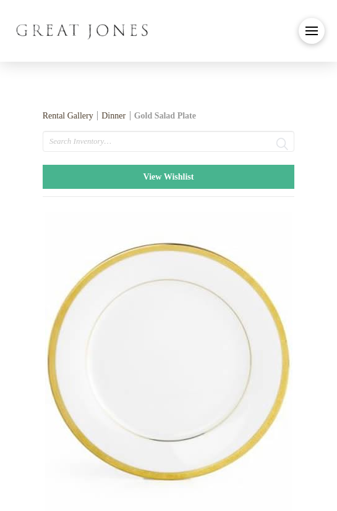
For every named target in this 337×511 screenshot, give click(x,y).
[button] (312, 31)
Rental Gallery (68, 115)
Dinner (113, 115)
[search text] (169, 141)
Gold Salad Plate (165, 115)
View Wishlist (168, 176)
